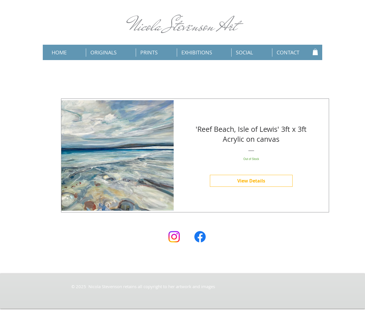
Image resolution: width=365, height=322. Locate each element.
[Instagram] (174, 236)
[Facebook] (200, 236)
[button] (315, 52)
